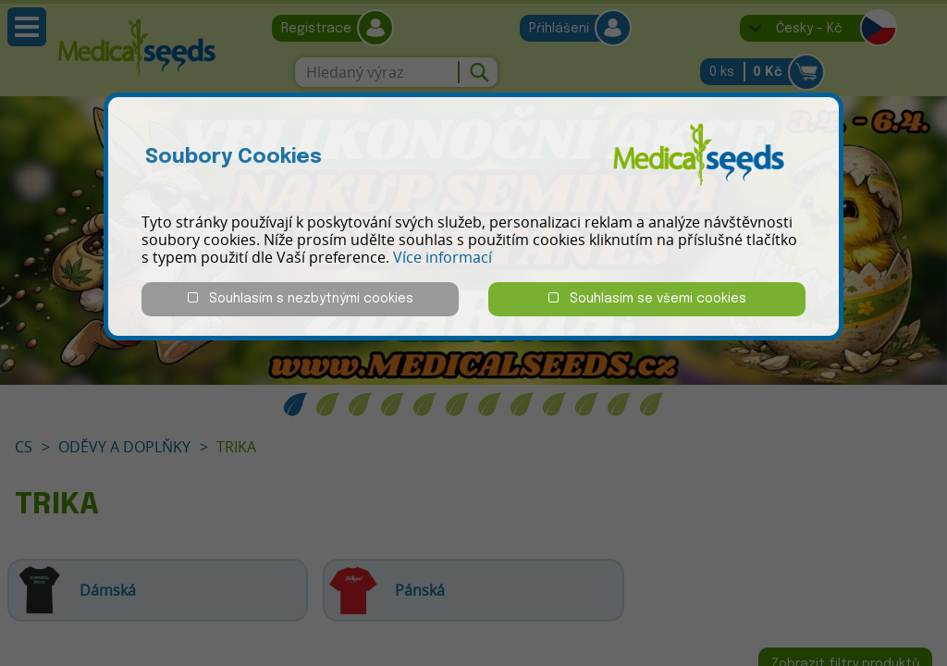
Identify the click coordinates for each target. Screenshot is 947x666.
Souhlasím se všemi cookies (647, 298)
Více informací (442, 257)
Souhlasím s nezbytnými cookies (300, 298)
